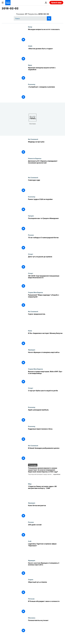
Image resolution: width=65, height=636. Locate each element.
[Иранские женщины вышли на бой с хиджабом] (45, 74)
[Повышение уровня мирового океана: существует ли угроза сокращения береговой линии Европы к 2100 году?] (45, 473)
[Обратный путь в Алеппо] (45, 588)
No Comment (33, 139)
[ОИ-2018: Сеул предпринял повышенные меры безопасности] (45, 282)
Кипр (30, 27)
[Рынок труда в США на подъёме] (45, 205)
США (30, 46)
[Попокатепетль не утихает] (45, 626)
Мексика (31, 618)
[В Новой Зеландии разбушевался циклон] (45, 454)
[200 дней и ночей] (45, 531)
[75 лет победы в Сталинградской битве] (45, 244)
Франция (31, 350)
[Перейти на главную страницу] (7, 2)
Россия (31, 235)
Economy (31, 84)
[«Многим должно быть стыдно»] (45, 55)
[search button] (49, 18)
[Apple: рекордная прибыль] (45, 416)
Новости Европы (34, 158)
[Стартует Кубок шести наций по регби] (45, 397)
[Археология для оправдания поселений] (45, 167)
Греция (31, 216)
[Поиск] (32, 18)
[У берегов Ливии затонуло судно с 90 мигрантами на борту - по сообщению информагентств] (45, 492)
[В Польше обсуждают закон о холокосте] (45, 607)
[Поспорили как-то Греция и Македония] (45, 224)
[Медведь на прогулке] (45, 148)
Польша (31, 599)
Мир (29, 484)
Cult (29, 541)
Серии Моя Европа (35, 292)
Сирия (30, 579)
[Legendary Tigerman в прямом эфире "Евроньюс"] (45, 550)
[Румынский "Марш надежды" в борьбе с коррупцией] (45, 301)
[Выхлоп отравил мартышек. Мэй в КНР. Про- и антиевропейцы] (45, 378)
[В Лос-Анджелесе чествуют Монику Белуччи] (45, 339)
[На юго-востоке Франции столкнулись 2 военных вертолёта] (45, 569)
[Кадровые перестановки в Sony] (45, 435)
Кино (30, 331)
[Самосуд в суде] (45, 186)
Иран (30, 65)
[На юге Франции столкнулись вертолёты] (45, 358)
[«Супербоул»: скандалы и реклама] (45, 93)
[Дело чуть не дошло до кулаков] (45, 263)
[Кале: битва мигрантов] (45, 512)
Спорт (30, 254)
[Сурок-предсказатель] (45, 320)
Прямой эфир (56, 2)
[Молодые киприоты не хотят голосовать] (45, 35)
